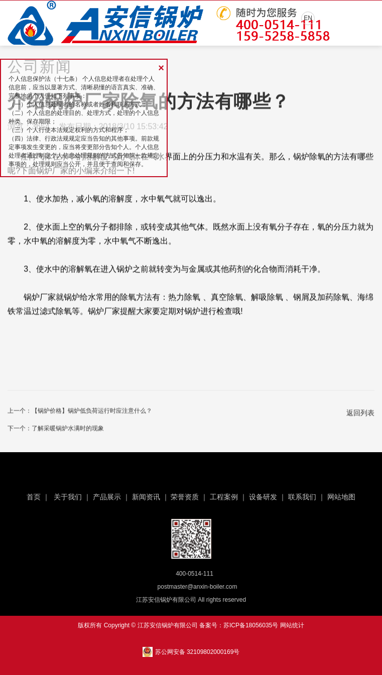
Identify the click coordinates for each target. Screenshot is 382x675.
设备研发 (263, 497)
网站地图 (341, 497)
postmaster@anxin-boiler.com (197, 586)
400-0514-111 (194, 573)
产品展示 (107, 497)
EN (308, 18)
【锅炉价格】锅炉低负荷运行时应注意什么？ (92, 412)
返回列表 (360, 414)
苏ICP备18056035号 (250, 625)
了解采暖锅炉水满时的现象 (68, 429)
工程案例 (224, 497)
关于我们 (68, 497)
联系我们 (302, 497)
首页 (34, 497)
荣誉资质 (185, 497)
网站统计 (292, 625)
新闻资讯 (146, 497)
